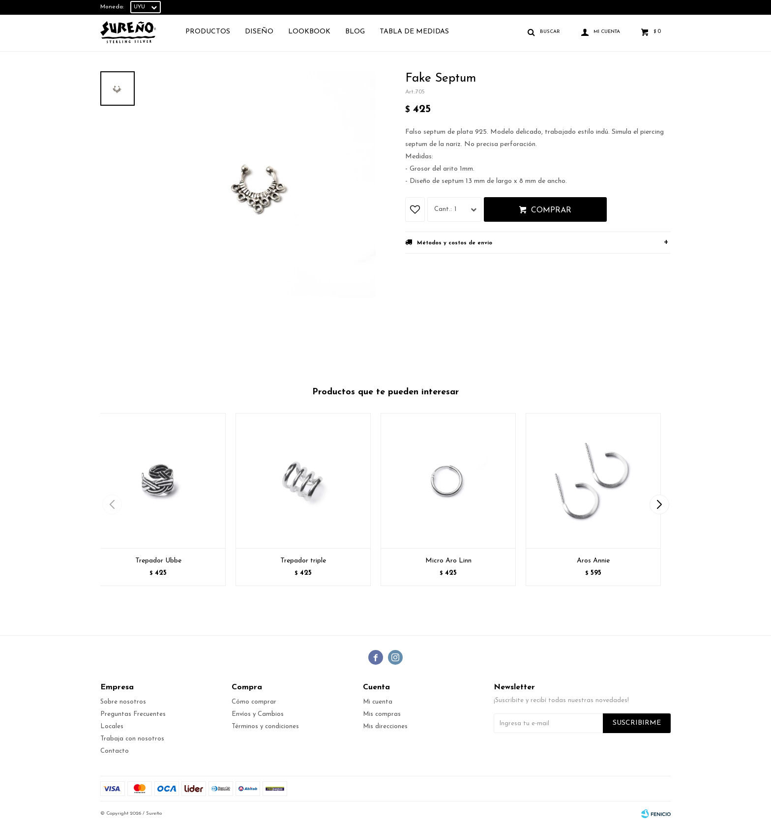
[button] (659, 504)
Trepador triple (303, 560)
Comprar (551, 210)
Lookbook (309, 31)
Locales (111, 726)
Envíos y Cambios (258, 714)
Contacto (114, 751)
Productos (207, 31)
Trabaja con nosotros (132, 739)
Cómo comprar (254, 702)
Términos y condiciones (265, 726)
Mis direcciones (385, 726)
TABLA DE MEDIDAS (414, 31)
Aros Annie (593, 560)
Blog (355, 31)
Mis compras (382, 714)
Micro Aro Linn (448, 560)
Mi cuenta (377, 702)
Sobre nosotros (123, 702)
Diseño (259, 31)
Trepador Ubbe (158, 560)
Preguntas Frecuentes (133, 714)
